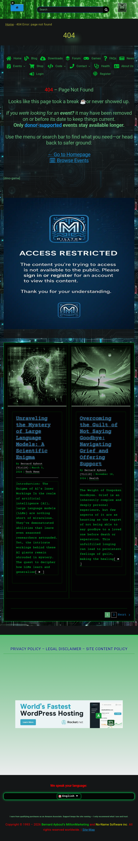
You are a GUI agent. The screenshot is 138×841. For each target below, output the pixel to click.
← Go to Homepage (69, 154)
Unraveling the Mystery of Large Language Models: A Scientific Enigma (33, 438)
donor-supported (43, 125)
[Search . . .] (70, 9)
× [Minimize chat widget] (133, 825)
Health (94, 478)
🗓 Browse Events (69, 160)
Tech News (33, 472)
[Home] (17, 7)
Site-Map (88, 829)
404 (69, 35)
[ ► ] (39, 572)
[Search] (106, 9)
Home (9, 24)
